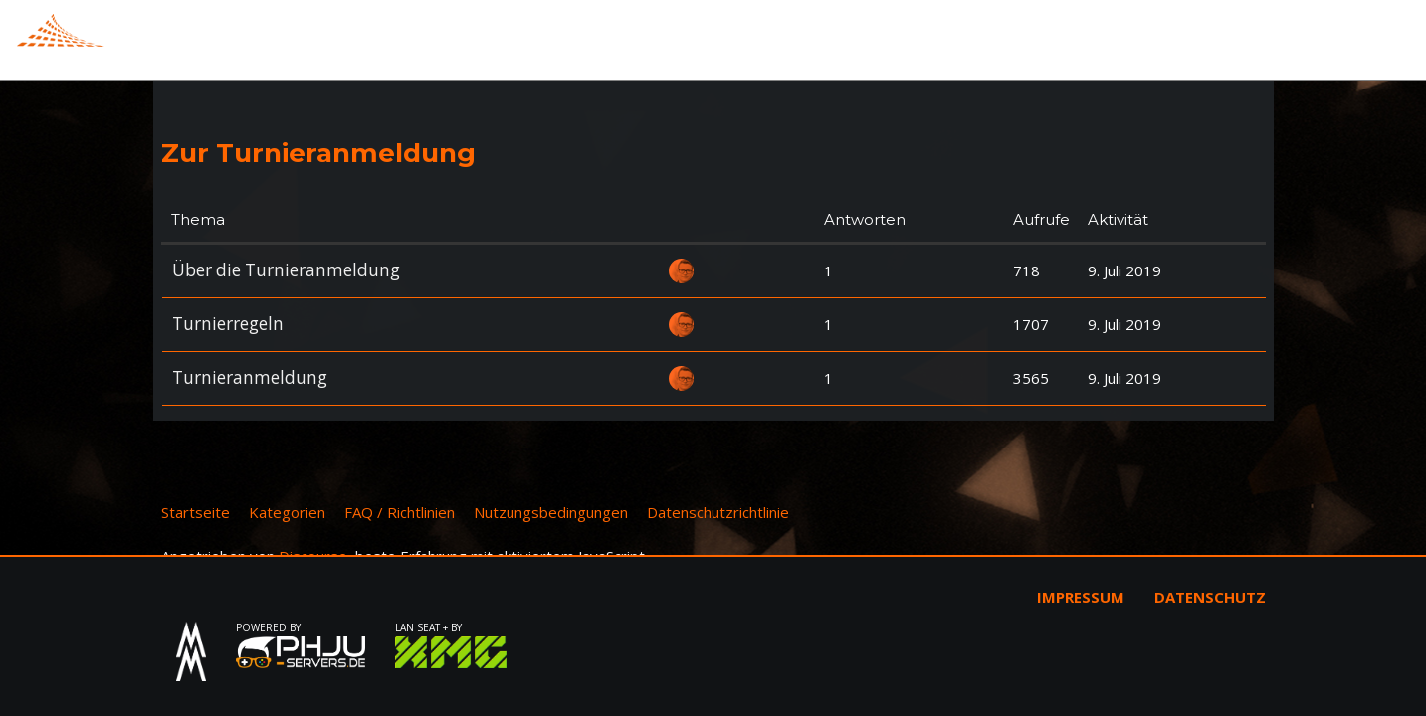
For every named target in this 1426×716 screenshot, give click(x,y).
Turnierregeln (228, 323)
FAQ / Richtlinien (399, 512)
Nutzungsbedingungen (551, 512)
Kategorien (287, 512)
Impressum (1080, 597)
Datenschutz (1210, 597)
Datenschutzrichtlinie (718, 512)
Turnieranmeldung (249, 377)
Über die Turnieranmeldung (286, 270)
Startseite (195, 512)
